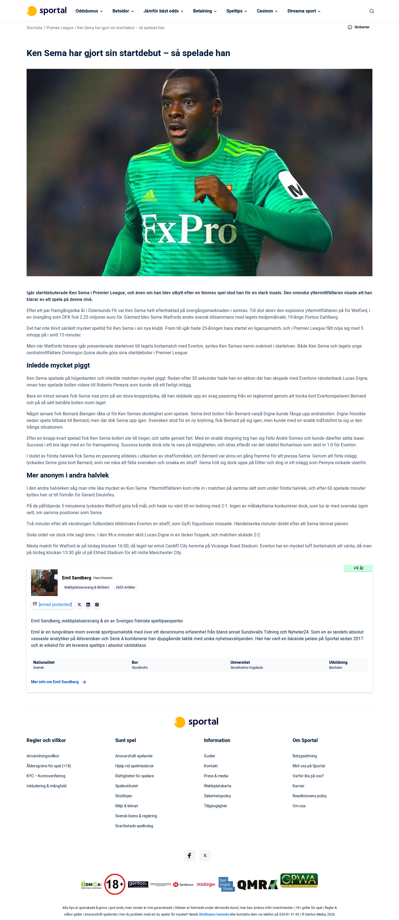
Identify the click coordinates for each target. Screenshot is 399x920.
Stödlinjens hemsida (214, 914)
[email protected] (55, 604)
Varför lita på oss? (308, 776)
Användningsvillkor (43, 756)
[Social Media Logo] (189, 855)
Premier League (60, 28)
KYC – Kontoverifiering (46, 776)
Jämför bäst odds (161, 11)
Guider (209, 756)
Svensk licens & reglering (136, 816)
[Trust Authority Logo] (138, 884)
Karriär (299, 786)
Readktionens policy (310, 796)
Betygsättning (305, 756)
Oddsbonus (87, 11)
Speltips (234, 11)
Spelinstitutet (126, 786)
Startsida (34, 28)
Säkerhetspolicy (217, 796)
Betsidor (120, 11)
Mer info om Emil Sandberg (59, 682)
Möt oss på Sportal (309, 766)
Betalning (202, 11)
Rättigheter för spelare (134, 776)
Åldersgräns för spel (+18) (49, 766)
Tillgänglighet (215, 806)
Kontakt (211, 766)
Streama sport (301, 11)
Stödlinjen (123, 796)
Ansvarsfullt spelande (133, 756)
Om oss (299, 806)
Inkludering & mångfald (46, 786)
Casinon (265, 11)
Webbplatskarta (217, 786)
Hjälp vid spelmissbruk (134, 766)
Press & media (216, 776)
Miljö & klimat (126, 806)
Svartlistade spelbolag (134, 826)
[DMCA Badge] (91, 884)
